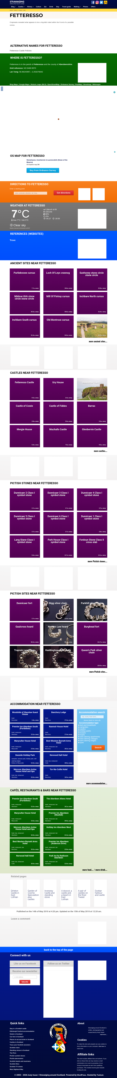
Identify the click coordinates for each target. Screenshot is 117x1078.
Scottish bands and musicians (20, 1061)
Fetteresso (38, 64)
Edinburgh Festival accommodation (22, 1031)
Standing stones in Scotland (19, 1050)
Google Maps (24, 84)
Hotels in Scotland (16, 1034)
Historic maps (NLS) (38, 84)
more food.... (87, 869)
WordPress (81, 1075)
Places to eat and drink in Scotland (22, 1039)
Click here (101, 1046)
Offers (93, 7)
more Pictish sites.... (98, 671)
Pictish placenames (16, 1058)
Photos (85, 7)
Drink (51, 7)
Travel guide (66, 7)
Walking (76, 7)
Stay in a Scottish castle (18, 1028)
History (29, 7)
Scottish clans (15, 1047)
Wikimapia (96, 84)
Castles (21, 7)
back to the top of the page (58, 949)
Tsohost (100, 1075)
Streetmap (87, 84)
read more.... (103, 1034)
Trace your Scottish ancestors (20, 1045)
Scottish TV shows (16, 1066)
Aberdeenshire (65, 64)
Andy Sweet (33, 1075)
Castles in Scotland (16, 1042)
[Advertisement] (91, 357)
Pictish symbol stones (17, 1056)
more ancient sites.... (98, 341)
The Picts (13, 1053)
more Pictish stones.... (97, 561)
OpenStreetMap (53, 84)
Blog (13, 7)
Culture (38, 7)
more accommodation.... (96, 783)
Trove (12, 240)
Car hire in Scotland (16, 1037)
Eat (45, 7)
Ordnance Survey (67, 84)
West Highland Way (16, 1069)
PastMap (78, 84)
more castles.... (100, 450)
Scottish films (14, 1064)
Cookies (82, 1039)
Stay (57, 7)
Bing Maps (14, 84)
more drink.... (101, 869)
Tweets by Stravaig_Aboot (51, 968)
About (80, 1023)
